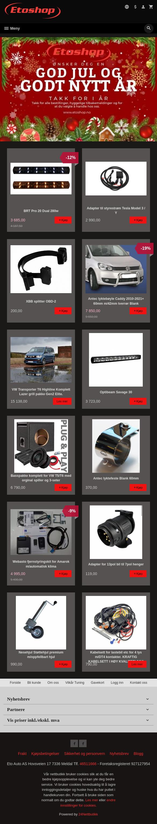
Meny (11, 28)
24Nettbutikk (88, 814)
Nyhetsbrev (119, 753)
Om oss (53, 683)
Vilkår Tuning (74, 683)
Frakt (22, 753)
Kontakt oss (138, 683)
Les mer (92, 800)
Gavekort (97, 683)
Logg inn (117, 683)
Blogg (138, 753)
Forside (15, 683)
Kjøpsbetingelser (45, 753)
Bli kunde (34, 683)
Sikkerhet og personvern (84, 753)
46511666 (88, 764)
